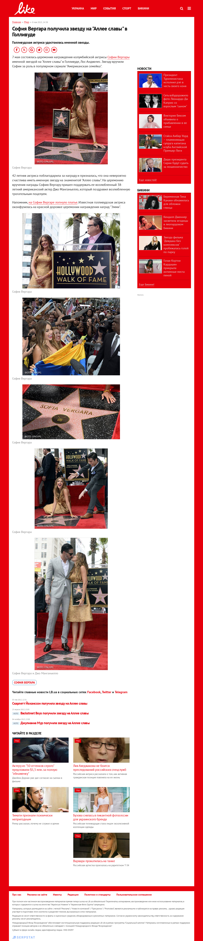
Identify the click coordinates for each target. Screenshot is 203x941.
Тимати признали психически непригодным (32, 817)
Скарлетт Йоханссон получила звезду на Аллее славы (49, 703)
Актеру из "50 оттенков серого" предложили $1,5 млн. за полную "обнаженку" (34, 770)
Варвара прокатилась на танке (94, 861)
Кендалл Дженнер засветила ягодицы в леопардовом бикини (176, 222)
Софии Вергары (118, 57)
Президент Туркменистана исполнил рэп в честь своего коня (175, 80)
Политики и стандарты (97, 894)
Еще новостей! (148, 180)
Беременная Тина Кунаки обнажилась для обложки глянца (176, 202)
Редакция (73, 894)
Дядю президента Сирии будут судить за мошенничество (176, 163)
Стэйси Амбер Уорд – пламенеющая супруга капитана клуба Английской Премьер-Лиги (176, 143)
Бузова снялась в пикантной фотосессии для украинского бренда (100, 817)
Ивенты (57, 894)
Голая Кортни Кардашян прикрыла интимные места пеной (174, 268)
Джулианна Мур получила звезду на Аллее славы (51, 723)
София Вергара (24, 682)
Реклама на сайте (37, 894)
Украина (78, 8)
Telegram (121, 692)
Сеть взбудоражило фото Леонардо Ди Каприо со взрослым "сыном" (176, 100)
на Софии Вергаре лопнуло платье (53, 202)
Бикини (143, 8)
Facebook (94, 692)
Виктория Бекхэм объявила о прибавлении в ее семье (175, 121)
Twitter (106, 692)
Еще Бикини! (146, 284)
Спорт (126, 8)
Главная (16, 22)
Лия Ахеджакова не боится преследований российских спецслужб (99, 768)
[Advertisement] (39, 855)
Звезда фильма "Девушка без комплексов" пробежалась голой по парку (176, 244)
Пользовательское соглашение (134, 894)
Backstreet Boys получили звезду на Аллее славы (50, 713)
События (109, 8)
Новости (144, 69)
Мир (94, 8)
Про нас (16, 894)
